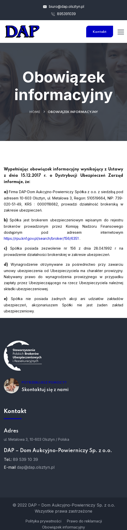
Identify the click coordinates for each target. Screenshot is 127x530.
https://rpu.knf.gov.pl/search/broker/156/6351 (41, 238)
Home (34, 112)
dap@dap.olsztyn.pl (36, 467)
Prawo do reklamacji (84, 521)
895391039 (63, 14)
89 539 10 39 (25, 459)
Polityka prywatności (43, 521)
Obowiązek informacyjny (63, 527)
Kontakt (99, 32)
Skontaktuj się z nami (45, 390)
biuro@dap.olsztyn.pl (63, 6)
